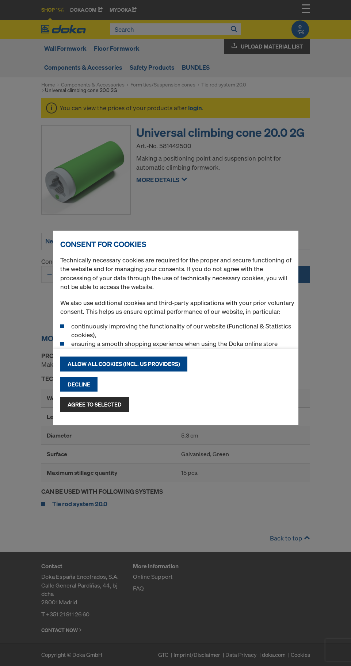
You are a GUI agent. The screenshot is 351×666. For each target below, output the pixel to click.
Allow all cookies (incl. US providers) (124, 363)
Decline (79, 384)
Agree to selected (95, 404)
